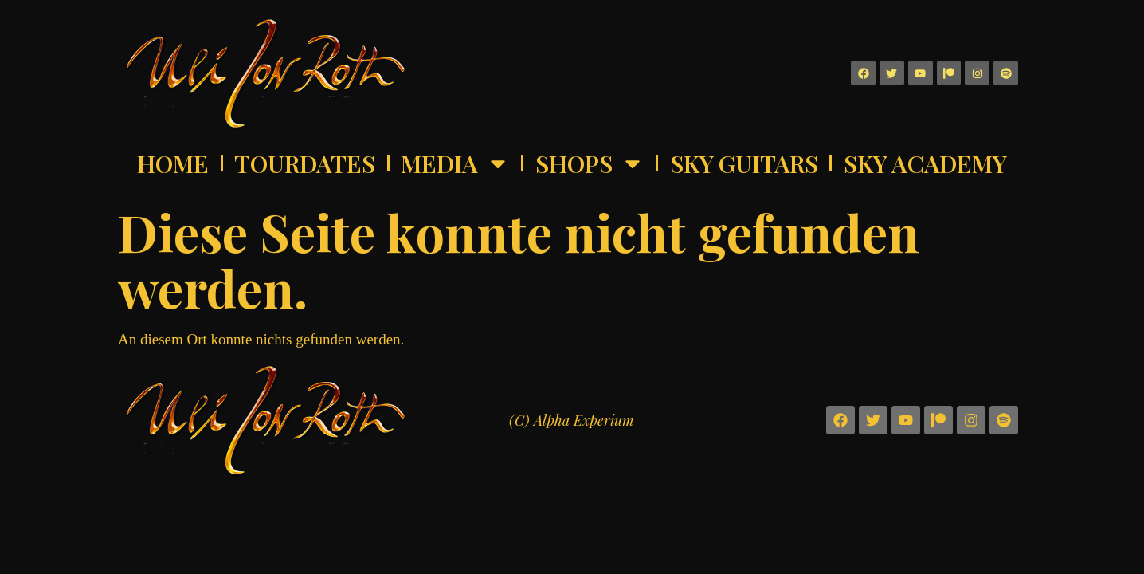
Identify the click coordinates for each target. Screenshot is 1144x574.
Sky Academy (925, 163)
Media (455, 163)
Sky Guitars (744, 163)
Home (173, 163)
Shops (589, 163)
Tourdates (304, 163)
